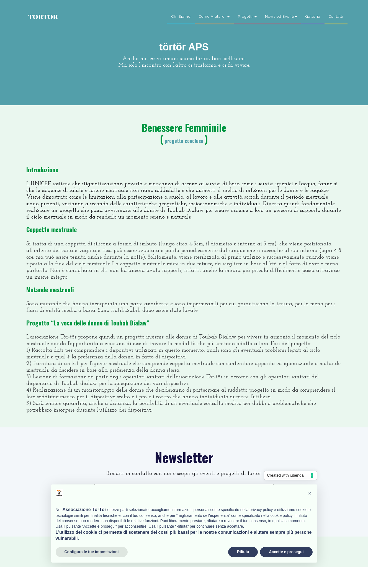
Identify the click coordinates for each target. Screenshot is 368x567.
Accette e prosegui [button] (286, 552)
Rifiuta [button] (243, 552)
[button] (309, 493)
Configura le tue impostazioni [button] (92, 552)
